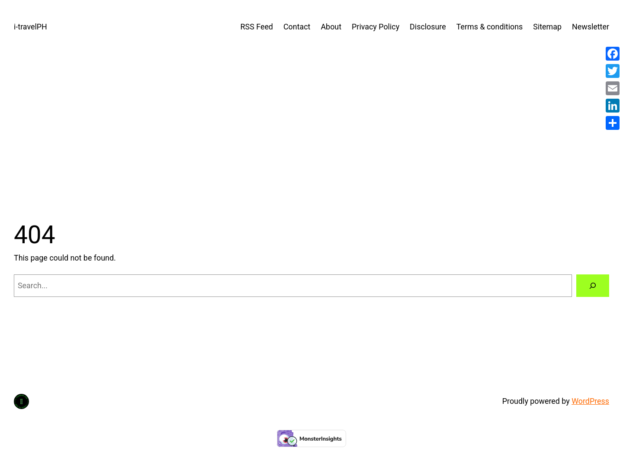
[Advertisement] (311, 125)
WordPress (590, 401)
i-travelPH (30, 26)
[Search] (592, 285)
